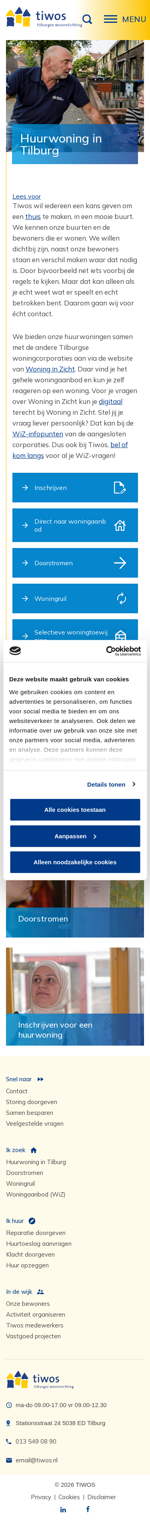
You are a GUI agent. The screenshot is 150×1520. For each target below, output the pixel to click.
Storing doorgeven (31, 1102)
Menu (113, 23)
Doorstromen (24, 1173)
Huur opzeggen (27, 1265)
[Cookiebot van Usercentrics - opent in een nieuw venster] (107, 651)
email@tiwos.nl (37, 1460)
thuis (33, 216)
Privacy (41, 1497)
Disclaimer (101, 1497)
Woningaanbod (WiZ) (36, 1194)
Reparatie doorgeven (36, 1233)
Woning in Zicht (50, 369)
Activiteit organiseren (35, 1314)
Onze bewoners (28, 1303)
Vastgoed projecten (33, 1336)
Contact (17, 1091)
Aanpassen (75, 835)
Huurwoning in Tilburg (36, 1162)
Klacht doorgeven (30, 1254)
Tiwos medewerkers (35, 1325)
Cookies (69, 1497)
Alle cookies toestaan (75, 809)
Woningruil (20, 1183)
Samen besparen (29, 1112)
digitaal (110, 401)
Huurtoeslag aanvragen (39, 1243)
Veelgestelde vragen (35, 1123)
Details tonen (106, 784)
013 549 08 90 (36, 1441)
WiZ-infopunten (37, 434)
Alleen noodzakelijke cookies (75, 862)
